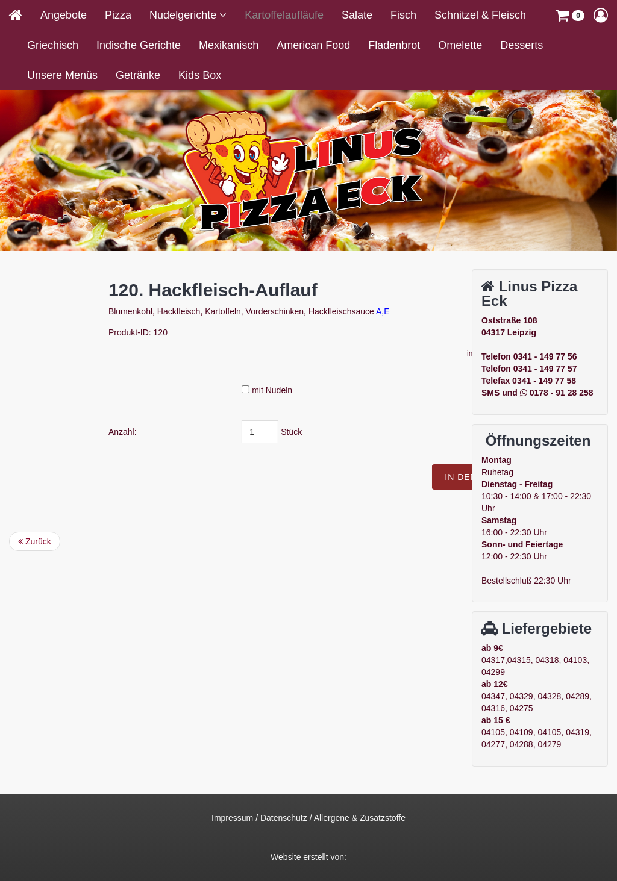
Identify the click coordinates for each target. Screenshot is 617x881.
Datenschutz (283, 818)
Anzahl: (206, 432)
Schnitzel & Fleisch (480, 15)
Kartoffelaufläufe (284, 15)
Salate (357, 15)
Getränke (138, 75)
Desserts (521, 45)
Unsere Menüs (62, 75)
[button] (570, 15)
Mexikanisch (228, 45)
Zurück (34, 541)
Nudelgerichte (184, 15)
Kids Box (199, 75)
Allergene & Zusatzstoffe (360, 818)
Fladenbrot (394, 45)
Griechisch (52, 45)
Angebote (63, 15)
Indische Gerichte (138, 45)
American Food (313, 45)
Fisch (403, 15)
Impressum (232, 818)
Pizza (118, 15)
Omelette (460, 45)
